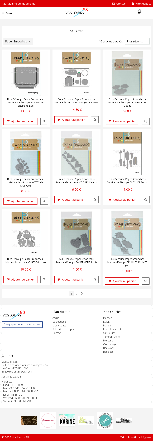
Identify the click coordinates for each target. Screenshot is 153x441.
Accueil (56, 318)
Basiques (108, 351)
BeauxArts (108, 348)
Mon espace (59, 325)
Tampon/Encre (111, 336)
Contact (56, 333)
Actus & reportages (63, 329)
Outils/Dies (109, 333)
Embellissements (112, 329)
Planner (107, 318)
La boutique (59, 321)
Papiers (107, 325)
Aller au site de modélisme (18, 4)
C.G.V (123, 437)
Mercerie (108, 340)
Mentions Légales (139, 437)
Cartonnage (109, 344)
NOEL (106, 321)
